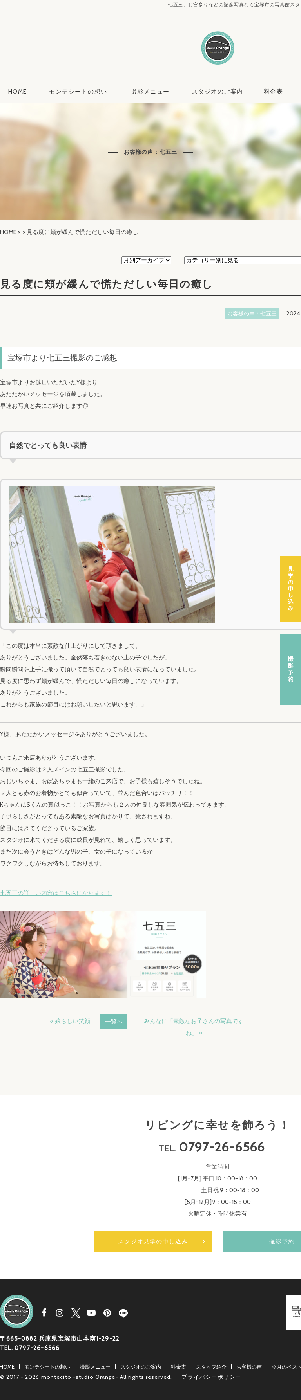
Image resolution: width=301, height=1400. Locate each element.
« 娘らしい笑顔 (70, 1021)
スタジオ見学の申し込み (153, 1241)
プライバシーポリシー (211, 1376)
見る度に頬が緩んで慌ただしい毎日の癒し (107, 284)
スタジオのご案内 (217, 91)
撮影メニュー (150, 91)
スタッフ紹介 (211, 1367)
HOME (17, 91)
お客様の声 (249, 1367)
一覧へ (114, 1021)
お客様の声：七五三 (252, 313)
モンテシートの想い (78, 91)
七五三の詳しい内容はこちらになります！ (56, 893)
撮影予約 (290, 669)
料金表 (273, 91)
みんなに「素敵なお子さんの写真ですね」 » (194, 1027)
